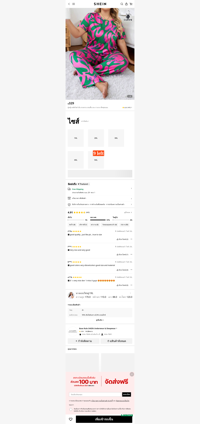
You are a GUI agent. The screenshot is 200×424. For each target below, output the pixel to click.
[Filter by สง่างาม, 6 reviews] (95, 225)
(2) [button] (127, 239)
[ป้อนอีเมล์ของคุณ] (95, 394)
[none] (73, 331)
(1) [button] (127, 254)
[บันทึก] (71, 419)
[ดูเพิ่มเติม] (100, 320)
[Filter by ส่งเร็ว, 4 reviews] (72, 225)
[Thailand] (83, 184)
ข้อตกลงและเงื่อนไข (122, 401)
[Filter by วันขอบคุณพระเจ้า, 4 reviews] (109, 225)
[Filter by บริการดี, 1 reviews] (83, 225)
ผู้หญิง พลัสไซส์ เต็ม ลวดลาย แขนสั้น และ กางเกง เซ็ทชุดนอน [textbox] (88, 107)
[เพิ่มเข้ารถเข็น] (104, 419)
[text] (71, 103)
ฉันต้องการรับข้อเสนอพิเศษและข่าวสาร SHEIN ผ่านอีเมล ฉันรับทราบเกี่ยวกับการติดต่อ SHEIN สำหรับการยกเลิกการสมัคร (102, 410)
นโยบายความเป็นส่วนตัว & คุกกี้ (102, 401)
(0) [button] (127, 270)
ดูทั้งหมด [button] (128, 212)
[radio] (76, 138)
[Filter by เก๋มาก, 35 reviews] (124, 225)
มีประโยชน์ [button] (122, 239)
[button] (127, 107)
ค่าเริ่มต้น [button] (85, 121)
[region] (100, 215)
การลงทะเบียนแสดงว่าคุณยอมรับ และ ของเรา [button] (99, 403)
